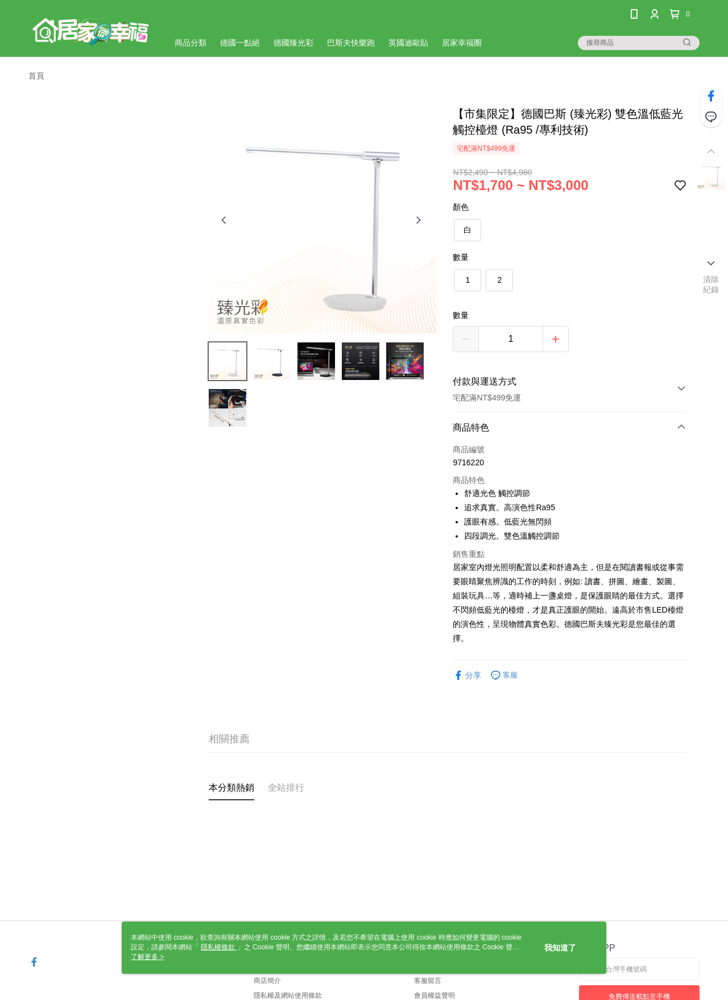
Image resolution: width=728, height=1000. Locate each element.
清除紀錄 (711, 284)
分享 (467, 675)
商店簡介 (267, 981)
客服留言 (427, 981)
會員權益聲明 (434, 995)
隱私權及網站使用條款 (288, 995)
